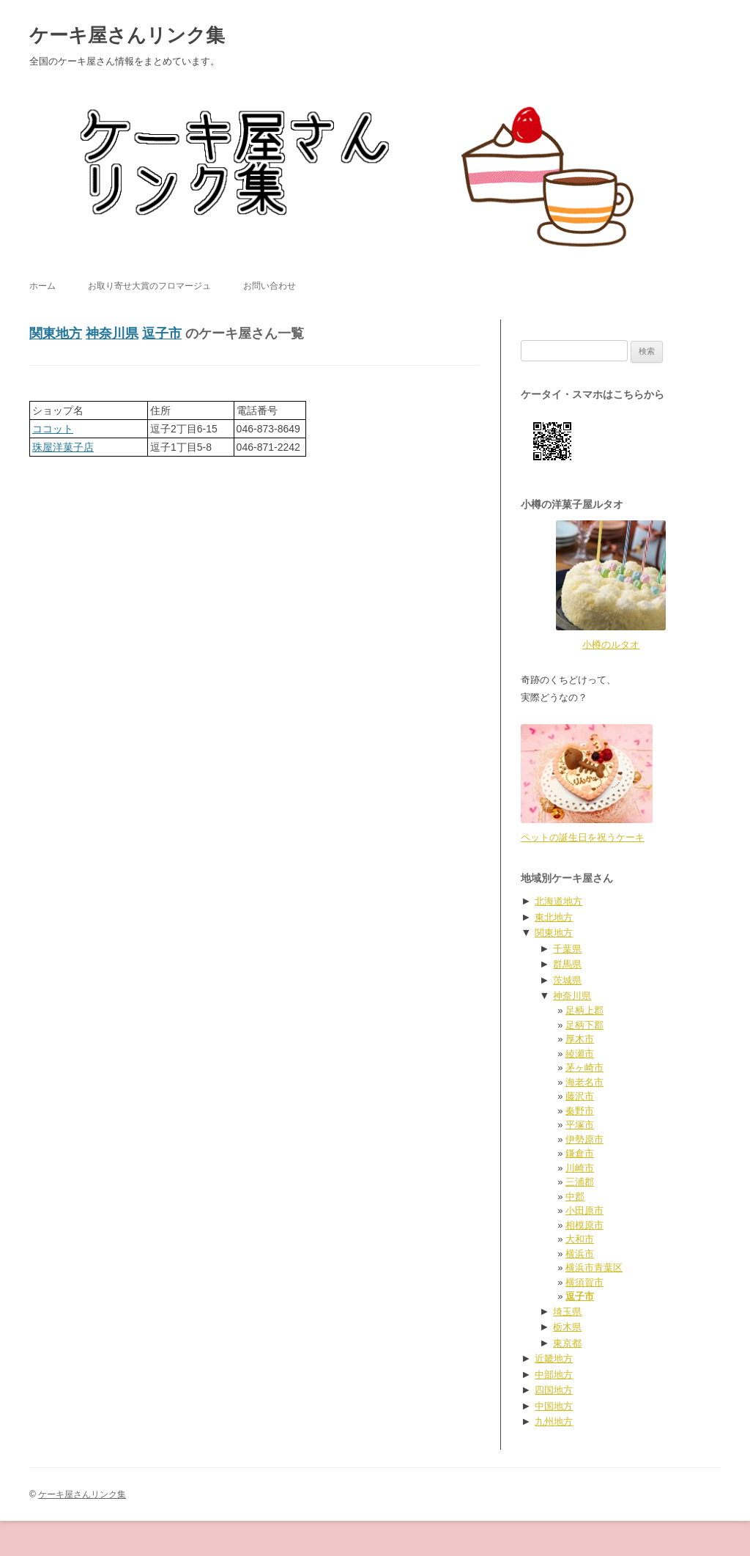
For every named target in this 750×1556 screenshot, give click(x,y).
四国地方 (554, 1389)
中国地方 (554, 1406)
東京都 (567, 1343)
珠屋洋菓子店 (63, 447)
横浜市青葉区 (594, 1267)
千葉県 (567, 948)
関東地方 (55, 333)
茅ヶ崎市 (584, 1067)
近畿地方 (554, 1358)
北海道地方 (558, 901)
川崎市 (579, 1167)
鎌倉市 (579, 1153)
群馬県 (567, 964)
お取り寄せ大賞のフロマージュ (149, 286)
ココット (52, 429)
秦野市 (579, 1110)
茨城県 (567, 980)
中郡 (574, 1196)
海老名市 (584, 1082)
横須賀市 (584, 1282)
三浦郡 (579, 1181)
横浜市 (579, 1253)
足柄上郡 (584, 1010)
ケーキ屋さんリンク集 (127, 35)
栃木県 (567, 1326)
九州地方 (554, 1421)
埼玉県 (567, 1311)
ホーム (42, 286)
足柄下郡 (584, 1024)
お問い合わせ (269, 286)
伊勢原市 (584, 1139)
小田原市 (584, 1210)
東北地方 (554, 917)
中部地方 (554, 1374)
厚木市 (579, 1038)
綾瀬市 (579, 1053)
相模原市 (584, 1225)
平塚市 (579, 1124)
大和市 (579, 1239)
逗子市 (162, 333)
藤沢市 (579, 1096)
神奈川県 (112, 333)
